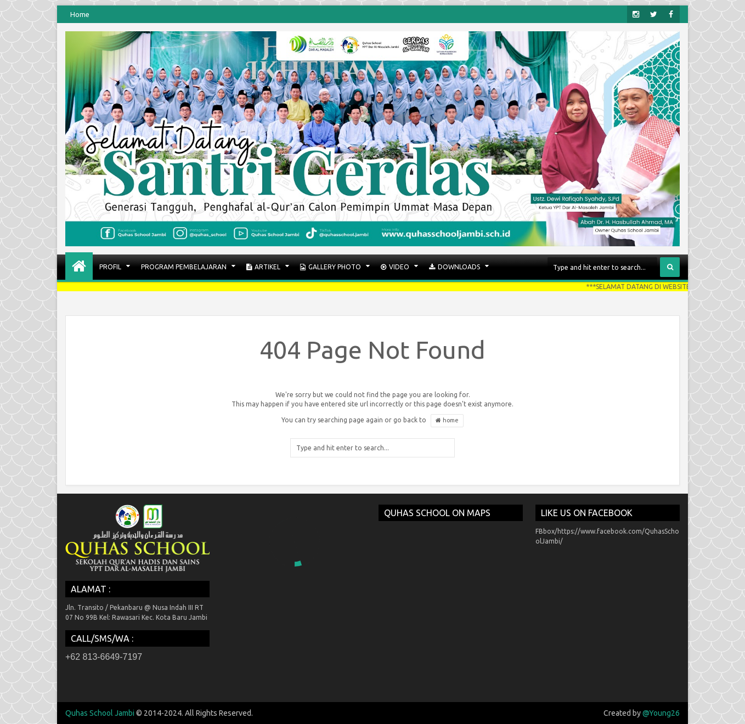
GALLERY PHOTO (330, 267)
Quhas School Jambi (99, 713)
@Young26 (661, 713)
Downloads (454, 267)
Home (79, 14)
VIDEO (395, 267)
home (447, 420)
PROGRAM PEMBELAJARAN (184, 266)
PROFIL (110, 266)
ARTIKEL (263, 267)
